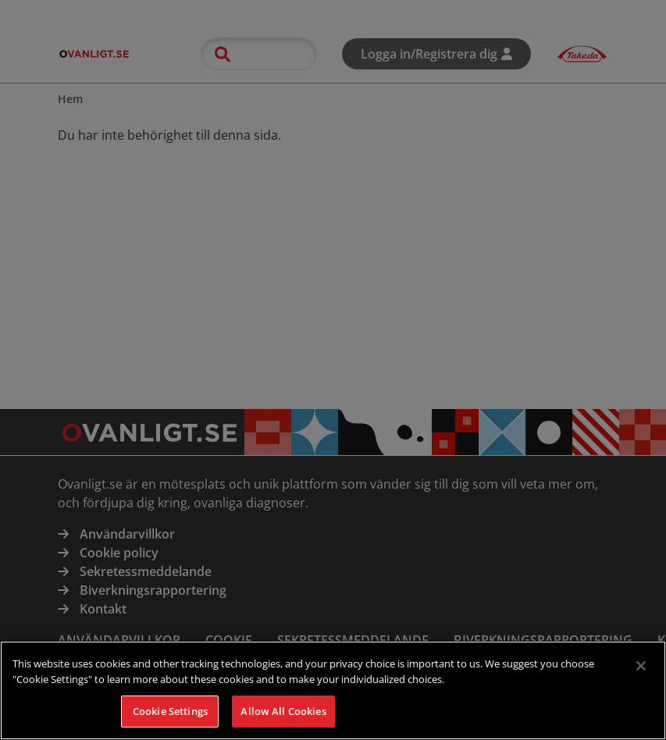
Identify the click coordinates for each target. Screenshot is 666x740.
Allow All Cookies (283, 723)
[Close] (641, 678)
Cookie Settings (170, 723)
